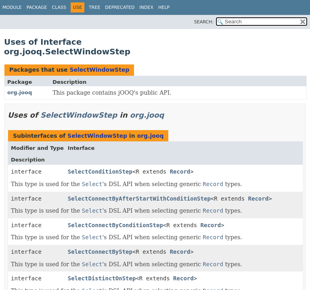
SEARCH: (204, 22)
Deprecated (119, 7)
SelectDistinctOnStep (102, 278)
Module (12, 7)
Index (146, 7)
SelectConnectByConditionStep (115, 225)
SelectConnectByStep (100, 252)
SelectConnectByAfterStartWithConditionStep (139, 198)
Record (180, 171)
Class (59, 7)
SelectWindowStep (99, 69)
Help (164, 7)
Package (37, 7)
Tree (94, 7)
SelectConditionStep (100, 171)
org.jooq (19, 92)
